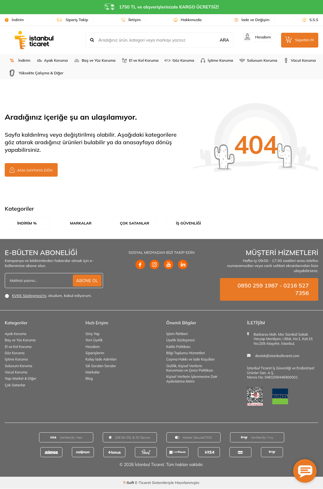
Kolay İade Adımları (101, 360)
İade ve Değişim (251, 19)
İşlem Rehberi (177, 334)
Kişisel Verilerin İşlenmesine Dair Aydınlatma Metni (192, 379)
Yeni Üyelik (94, 340)
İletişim (131, 19)
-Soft (129, 482)
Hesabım (92, 347)
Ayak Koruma (52, 60)
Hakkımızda (188, 19)
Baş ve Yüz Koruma (94, 60)
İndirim (14, 19)
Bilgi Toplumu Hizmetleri (185, 353)
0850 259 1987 (258, 285)
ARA (220, 40)
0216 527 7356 (296, 289)
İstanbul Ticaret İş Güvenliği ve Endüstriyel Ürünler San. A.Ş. (280, 371)
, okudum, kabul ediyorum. (48, 296)
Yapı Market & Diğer (20, 379)
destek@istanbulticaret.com (277, 356)
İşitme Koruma (216, 60)
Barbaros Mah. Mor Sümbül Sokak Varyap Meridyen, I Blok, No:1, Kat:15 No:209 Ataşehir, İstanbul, (283, 339)
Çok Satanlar (135, 223)
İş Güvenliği (188, 223)
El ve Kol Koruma (140, 60)
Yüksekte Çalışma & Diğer (35, 73)
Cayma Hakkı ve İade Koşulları (190, 360)
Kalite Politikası (178, 347)
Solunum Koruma (258, 60)
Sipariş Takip (72, 19)
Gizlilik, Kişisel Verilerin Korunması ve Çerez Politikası (189, 368)
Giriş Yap (92, 334)
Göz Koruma (179, 60)
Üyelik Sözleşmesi (180, 340)
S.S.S (310, 19)
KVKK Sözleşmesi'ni (29, 295)
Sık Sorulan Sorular (100, 366)
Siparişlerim (94, 353)
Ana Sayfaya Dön (31, 169)
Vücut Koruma (299, 60)
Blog (89, 379)
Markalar (80, 223)
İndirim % (26, 223)
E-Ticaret (143, 482)
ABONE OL (86, 281)
